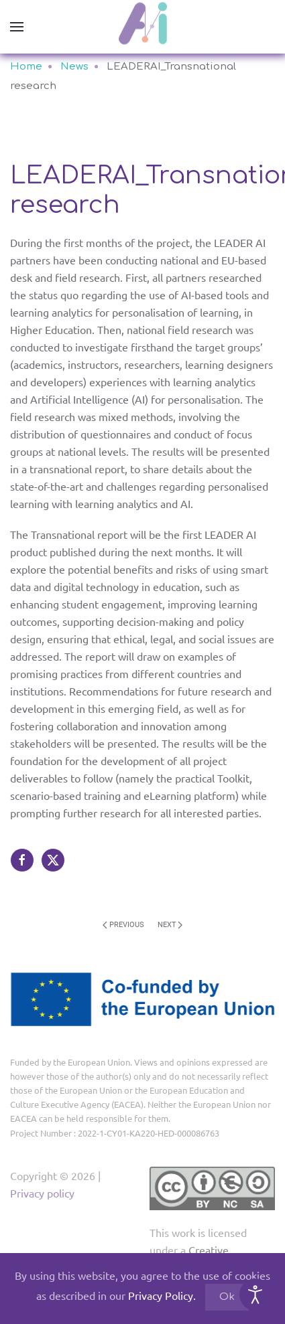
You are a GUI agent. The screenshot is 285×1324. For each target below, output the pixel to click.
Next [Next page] (170, 924)
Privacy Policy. (162, 1295)
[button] (16, 27)
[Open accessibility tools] (255, 1294)
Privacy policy (42, 1192)
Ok (227, 1297)
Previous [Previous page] (123, 924)
